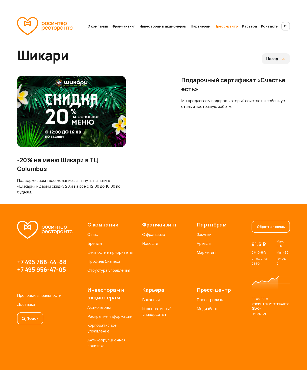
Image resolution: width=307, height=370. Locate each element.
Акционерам (99, 307)
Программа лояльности (39, 295)
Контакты (269, 26)
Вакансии (151, 299)
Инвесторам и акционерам (163, 26)
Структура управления (108, 270)
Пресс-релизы (210, 299)
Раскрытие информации (109, 316)
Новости (150, 243)
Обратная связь (271, 226)
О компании (97, 26)
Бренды (94, 243)
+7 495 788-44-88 (42, 262)
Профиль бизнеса (103, 261)
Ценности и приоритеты (110, 252)
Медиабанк (207, 308)
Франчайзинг (123, 26)
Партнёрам (200, 26)
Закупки (204, 234)
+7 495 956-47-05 (41, 270)
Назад (275, 58)
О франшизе (153, 234)
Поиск (30, 318)
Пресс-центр (226, 26)
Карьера (249, 26)
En (286, 26)
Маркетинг (207, 252)
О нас (92, 234)
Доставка (26, 304)
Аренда (204, 243)
